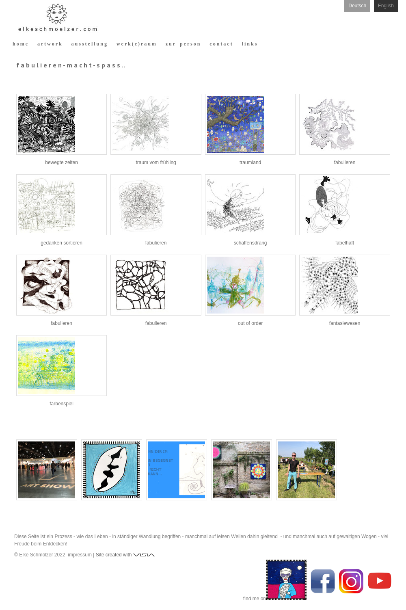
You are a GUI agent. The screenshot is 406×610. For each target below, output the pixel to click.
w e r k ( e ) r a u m (136, 44)
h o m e (20, 44)
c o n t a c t (220, 44)
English (386, 6)
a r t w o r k (49, 44)
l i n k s (249, 44)
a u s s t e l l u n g (89, 44)
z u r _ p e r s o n (183, 44)
